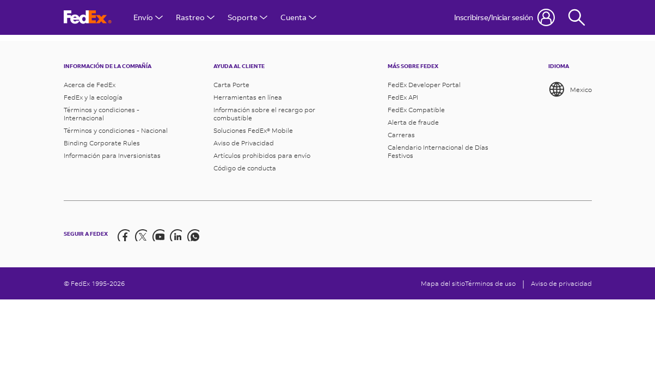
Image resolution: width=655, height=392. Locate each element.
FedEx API (403, 97)
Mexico (570, 89)
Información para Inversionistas (112, 155)
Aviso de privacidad (561, 283)
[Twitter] (140, 234)
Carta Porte (231, 85)
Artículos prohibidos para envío (261, 155)
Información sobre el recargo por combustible (264, 114)
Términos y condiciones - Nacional (116, 130)
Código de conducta (244, 168)
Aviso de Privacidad (243, 143)
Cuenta (298, 17)
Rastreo (195, 17)
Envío (148, 17)
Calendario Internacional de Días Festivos (438, 151)
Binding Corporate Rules (102, 143)
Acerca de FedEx (89, 85)
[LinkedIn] (175, 234)
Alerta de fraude (413, 122)
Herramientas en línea (247, 97)
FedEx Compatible (416, 110)
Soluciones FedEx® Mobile (253, 130)
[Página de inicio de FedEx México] (88, 17)
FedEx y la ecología (93, 97)
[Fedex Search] (576, 17)
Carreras (401, 135)
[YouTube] (157, 234)
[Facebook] (123, 234)
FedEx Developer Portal (424, 85)
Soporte (247, 17)
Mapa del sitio (443, 283)
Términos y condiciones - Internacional (101, 114)
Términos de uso (490, 283)
